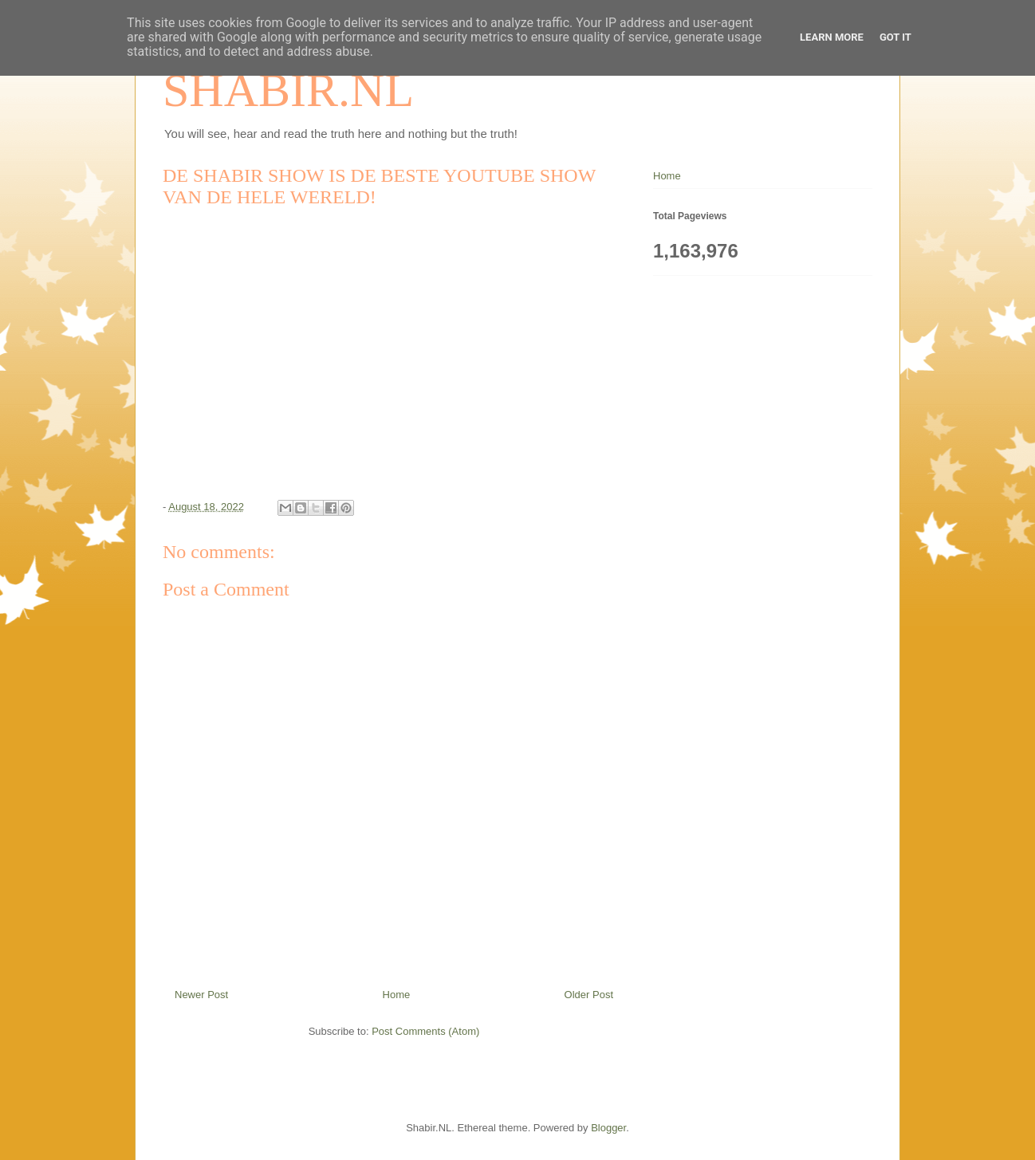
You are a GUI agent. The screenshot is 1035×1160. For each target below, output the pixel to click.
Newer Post (201, 995)
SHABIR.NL (288, 90)
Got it (895, 37)
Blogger (608, 1128)
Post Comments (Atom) (425, 1031)
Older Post (589, 995)
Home (397, 995)
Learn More (832, 37)
